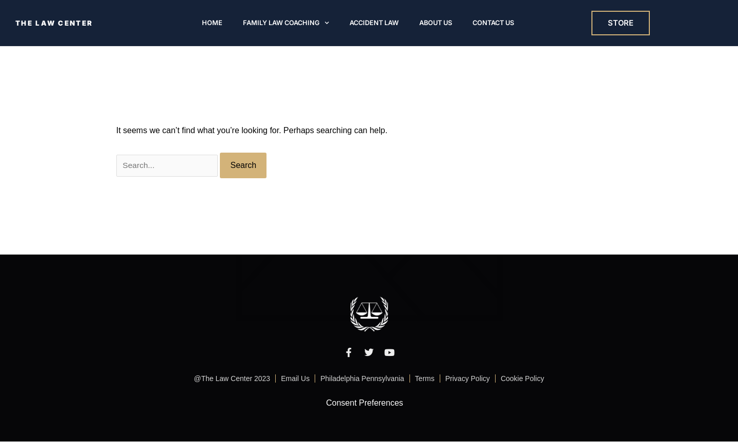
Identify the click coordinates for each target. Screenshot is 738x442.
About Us (435, 23)
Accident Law (374, 23)
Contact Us (493, 23)
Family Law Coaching (286, 23)
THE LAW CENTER (56, 23)
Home (212, 23)
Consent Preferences (364, 403)
